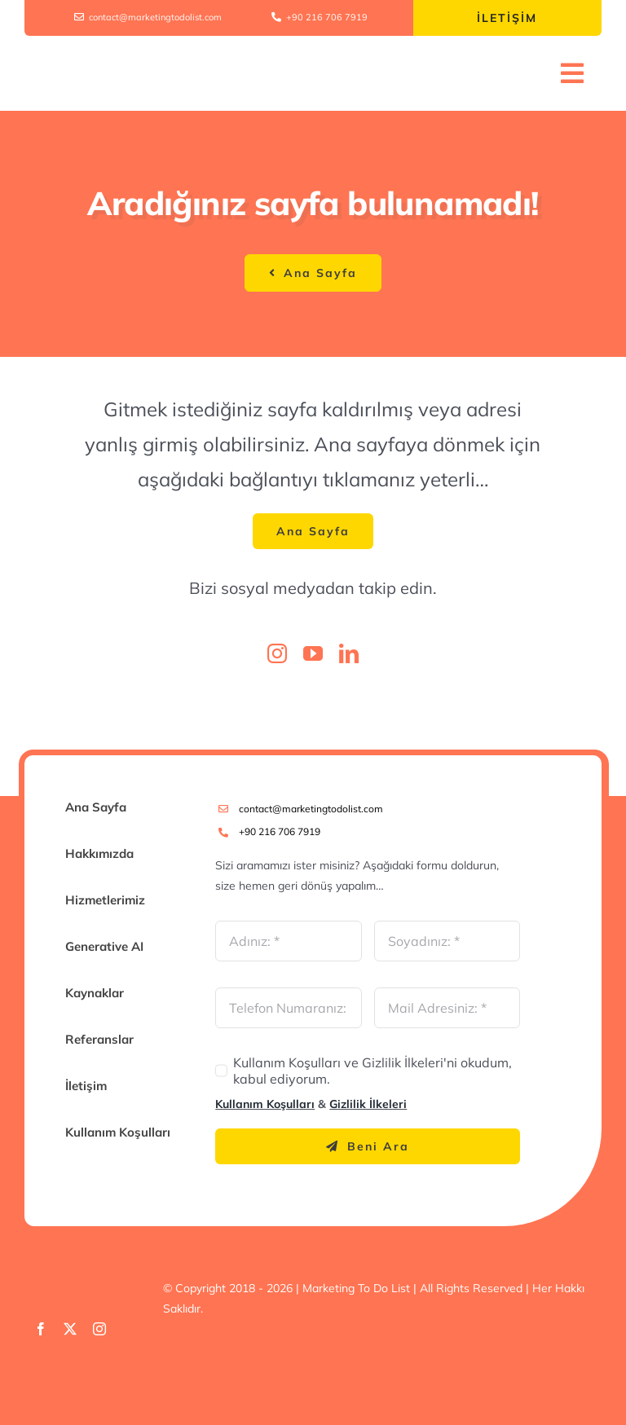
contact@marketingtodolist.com (311, 809)
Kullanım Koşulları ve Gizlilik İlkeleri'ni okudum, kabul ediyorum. (372, 1070)
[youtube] (313, 653)
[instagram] (277, 653)
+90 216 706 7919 (279, 831)
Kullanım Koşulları (265, 1104)
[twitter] (70, 1328)
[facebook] (40, 1328)
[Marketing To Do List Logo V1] (111, 59)
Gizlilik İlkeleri (368, 1104)
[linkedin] (349, 653)
